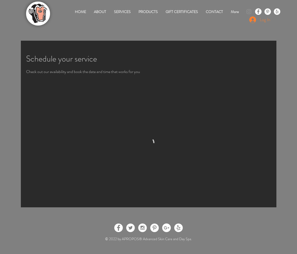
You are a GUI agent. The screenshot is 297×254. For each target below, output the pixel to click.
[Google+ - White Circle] (166, 227)
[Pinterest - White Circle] (267, 11)
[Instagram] (249, 11)
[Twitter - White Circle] (130, 227)
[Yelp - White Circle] (277, 11)
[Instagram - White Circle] (142, 227)
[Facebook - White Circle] (258, 11)
